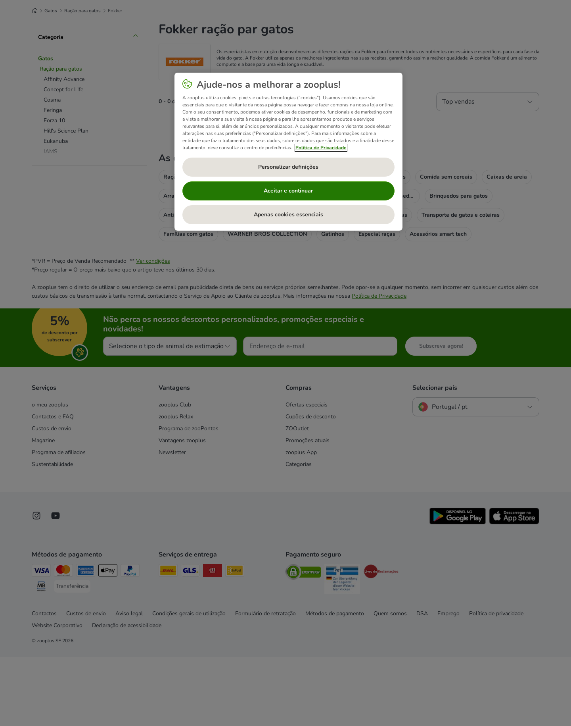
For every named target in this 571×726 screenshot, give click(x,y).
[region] (288, 152)
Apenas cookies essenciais (288, 214)
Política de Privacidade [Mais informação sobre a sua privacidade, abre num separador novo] (321, 147)
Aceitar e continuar (288, 190)
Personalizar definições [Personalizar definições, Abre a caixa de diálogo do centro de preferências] (288, 167)
